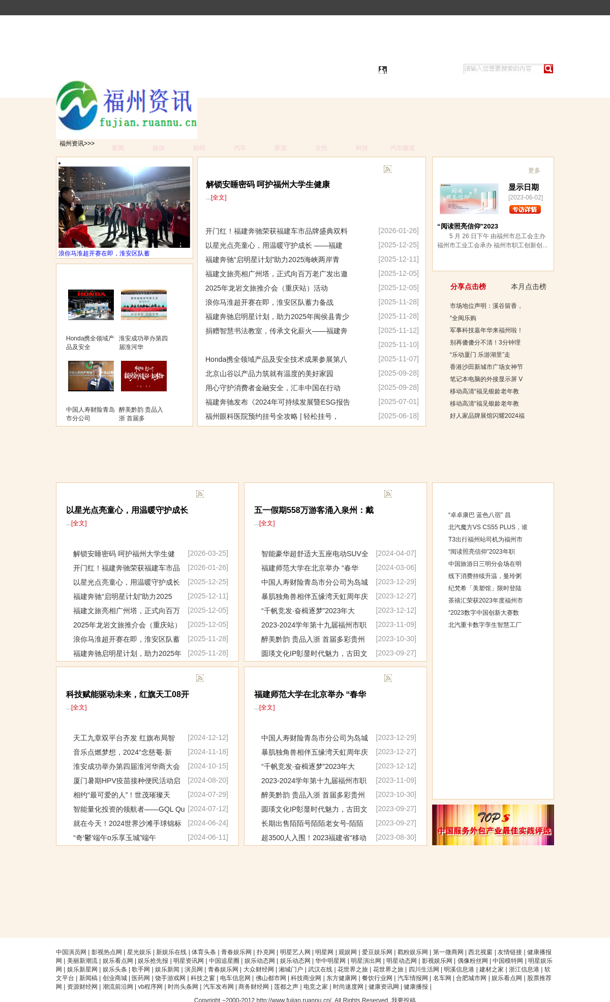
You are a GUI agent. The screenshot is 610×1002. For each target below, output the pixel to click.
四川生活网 (424, 969)
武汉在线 (320, 969)
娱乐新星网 (82, 969)
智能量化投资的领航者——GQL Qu (129, 809)
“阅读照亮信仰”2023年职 (481, 551)
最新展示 (79, 495)
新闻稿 (88, 978)
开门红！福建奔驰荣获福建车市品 (126, 568)
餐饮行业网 (377, 978)
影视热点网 (107, 952)
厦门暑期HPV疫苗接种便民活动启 (126, 781)
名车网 (442, 978)
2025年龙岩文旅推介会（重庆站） (127, 625)
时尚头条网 (183, 986)
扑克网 (266, 952)
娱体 (158, 148)
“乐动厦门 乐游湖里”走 (480, 354)
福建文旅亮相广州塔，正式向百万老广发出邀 (276, 274)
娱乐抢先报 (153, 960)
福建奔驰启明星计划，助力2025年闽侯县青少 (277, 316)
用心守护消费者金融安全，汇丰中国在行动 (273, 388)
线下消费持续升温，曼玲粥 (485, 576)
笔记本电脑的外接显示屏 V (486, 379)
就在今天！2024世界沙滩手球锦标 (127, 823)
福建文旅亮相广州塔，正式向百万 (126, 611)
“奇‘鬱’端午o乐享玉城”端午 (114, 838)
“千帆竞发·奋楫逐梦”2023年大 (308, 611)
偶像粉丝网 (473, 960)
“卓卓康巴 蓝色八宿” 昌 (479, 515)
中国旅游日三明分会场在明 (485, 563)
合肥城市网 (471, 978)
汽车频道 (402, 148)
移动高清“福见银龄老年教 (484, 391)
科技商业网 (306, 978)
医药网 (141, 978)
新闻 (118, 148)
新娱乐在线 (171, 952)
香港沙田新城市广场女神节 (486, 366)
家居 (280, 148)
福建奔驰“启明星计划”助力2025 (122, 596)
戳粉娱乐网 (413, 952)
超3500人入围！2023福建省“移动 (314, 838)
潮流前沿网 (118, 986)
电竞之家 (315, 986)
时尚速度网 (348, 986)
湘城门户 (291, 969)
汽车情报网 (413, 978)
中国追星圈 (224, 960)
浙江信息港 (524, 969)
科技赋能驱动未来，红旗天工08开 (127, 694)
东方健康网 (341, 978)
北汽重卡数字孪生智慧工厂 (485, 624)
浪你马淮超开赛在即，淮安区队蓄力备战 (269, 302)
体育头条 (204, 952)
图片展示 (80, 276)
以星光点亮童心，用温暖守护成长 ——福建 (274, 245)
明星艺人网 (295, 952)
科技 (362, 148)
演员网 (194, 969)
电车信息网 (235, 978)
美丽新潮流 (82, 960)
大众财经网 (258, 969)
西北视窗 (480, 952)
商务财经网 (253, 986)
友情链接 (510, 952)
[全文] (79, 523)
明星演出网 (366, 960)
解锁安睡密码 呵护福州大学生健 (124, 554)
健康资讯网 (384, 986)
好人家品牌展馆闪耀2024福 (487, 415)
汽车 (240, 148)
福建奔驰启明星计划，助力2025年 (127, 653)
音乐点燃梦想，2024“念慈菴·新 (122, 752)
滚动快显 (267, 495)
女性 (321, 148)
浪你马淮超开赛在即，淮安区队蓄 (104, 253)
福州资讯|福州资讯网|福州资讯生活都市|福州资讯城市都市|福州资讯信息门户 (174, 69)
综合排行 (456, 494)
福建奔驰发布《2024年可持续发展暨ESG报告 (277, 402)
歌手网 (141, 969)
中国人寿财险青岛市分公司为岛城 (314, 582)
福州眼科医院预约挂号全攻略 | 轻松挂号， (272, 416)
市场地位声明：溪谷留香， (486, 305)
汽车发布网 (218, 986)
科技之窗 (203, 978)
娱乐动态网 (260, 960)
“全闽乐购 (463, 318)
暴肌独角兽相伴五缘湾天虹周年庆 (314, 596)
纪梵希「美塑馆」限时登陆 (485, 588)
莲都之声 (286, 986)
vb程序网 (150, 986)
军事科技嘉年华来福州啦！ (486, 330)
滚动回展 (267, 679)
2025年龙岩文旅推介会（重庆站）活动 (266, 288)
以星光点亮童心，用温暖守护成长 (127, 510)
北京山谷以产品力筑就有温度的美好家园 (269, 373)
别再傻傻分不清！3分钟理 (485, 342)
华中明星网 (330, 960)
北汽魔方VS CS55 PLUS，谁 (488, 527)
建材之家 (491, 969)
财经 (199, 148)
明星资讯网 (188, 960)
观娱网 (348, 952)
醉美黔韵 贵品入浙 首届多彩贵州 (313, 639)
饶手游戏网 (170, 978)
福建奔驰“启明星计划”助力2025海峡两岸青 (272, 259)
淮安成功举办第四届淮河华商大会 (126, 766)
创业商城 (115, 978)
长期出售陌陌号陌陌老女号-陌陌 (312, 823)
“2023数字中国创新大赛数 (483, 612)
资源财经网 (82, 986)
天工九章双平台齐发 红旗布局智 (124, 738)
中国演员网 (71, 952)
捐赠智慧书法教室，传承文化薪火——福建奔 (276, 331)
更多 (214, 495)
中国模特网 (508, 960)
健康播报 (416, 986)
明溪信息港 (459, 969)
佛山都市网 (271, 978)
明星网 (324, 952)
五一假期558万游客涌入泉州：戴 (314, 510)
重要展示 (79, 679)
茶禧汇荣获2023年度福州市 (485, 600)
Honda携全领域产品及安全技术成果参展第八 (276, 359)
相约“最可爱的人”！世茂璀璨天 (121, 795)
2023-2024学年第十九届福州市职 (314, 625)
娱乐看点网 (118, 960)
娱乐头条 (115, 969)
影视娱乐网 (437, 960)
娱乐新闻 (167, 969)
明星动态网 (401, 960)
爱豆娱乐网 (377, 952)
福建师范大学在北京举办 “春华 (309, 568)
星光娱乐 (139, 952)
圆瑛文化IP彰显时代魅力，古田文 (314, 653)
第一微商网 (448, 952)
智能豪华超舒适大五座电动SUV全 (315, 554)
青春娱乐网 (236, 952)
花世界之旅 (353, 969)
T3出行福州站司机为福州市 (485, 539)
